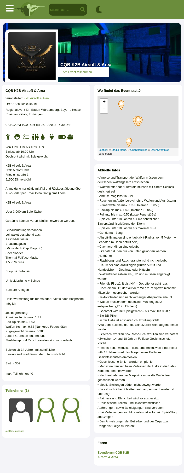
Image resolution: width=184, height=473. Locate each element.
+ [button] (104, 102)
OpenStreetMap (160, 149)
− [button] (104, 109)
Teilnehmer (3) (17, 390)
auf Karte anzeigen (15, 431)
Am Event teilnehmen (77, 72)
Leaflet (103, 149)
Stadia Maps (118, 149)
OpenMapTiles (138, 149)
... (103, 72)
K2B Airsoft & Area (36, 98)
